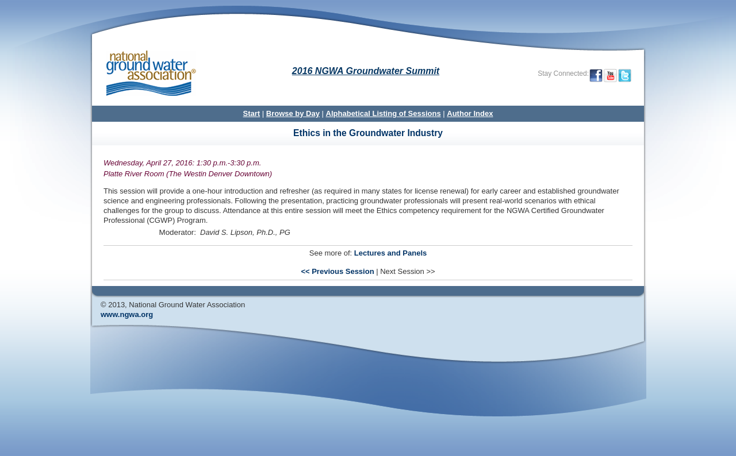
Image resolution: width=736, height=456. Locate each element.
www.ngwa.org (127, 314)
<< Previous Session (337, 271)
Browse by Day (293, 113)
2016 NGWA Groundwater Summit (365, 71)
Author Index (470, 113)
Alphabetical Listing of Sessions (383, 113)
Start (251, 113)
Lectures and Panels (390, 253)
